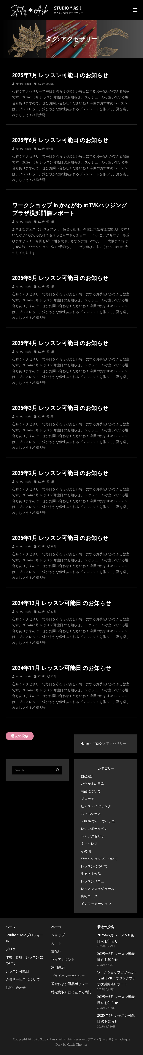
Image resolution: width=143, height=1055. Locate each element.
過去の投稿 (19, 736)
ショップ (58, 935)
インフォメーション (96, 904)
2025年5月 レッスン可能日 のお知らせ (60, 278)
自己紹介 (87, 776)
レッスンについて (94, 866)
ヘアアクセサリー (94, 836)
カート (56, 943)
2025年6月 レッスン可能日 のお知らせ (60, 140)
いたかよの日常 (92, 784)
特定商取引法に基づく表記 (71, 992)
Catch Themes (77, 1044)
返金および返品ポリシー (69, 984)
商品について (91, 791)
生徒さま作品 (91, 874)
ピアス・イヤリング (96, 806)
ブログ (11, 949)
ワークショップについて (99, 859)
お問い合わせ (16, 987)
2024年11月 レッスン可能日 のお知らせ (61, 668)
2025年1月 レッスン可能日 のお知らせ (60, 538)
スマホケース (91, 814)
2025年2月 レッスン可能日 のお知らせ (60, 473)
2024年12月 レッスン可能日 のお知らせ (61, 603)
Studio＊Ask (67, 7)
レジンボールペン (94, 829)
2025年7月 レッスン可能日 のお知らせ (60, 75)
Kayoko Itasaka (23, 83)
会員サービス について (23, 979)
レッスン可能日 (17, 971)
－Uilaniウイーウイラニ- (98, 821)
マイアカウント (63, 959)
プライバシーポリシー (68, 976)
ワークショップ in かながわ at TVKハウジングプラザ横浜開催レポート (116, 978)
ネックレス (89, 844)
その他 (86, 851)
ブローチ (87, 799)
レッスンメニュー (94, 881)
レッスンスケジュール (97, 889)
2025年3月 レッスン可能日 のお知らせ (60, 408)
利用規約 (58, 967)
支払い (56, 951)
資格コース (89, 896)
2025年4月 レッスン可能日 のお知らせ (60, 343)
